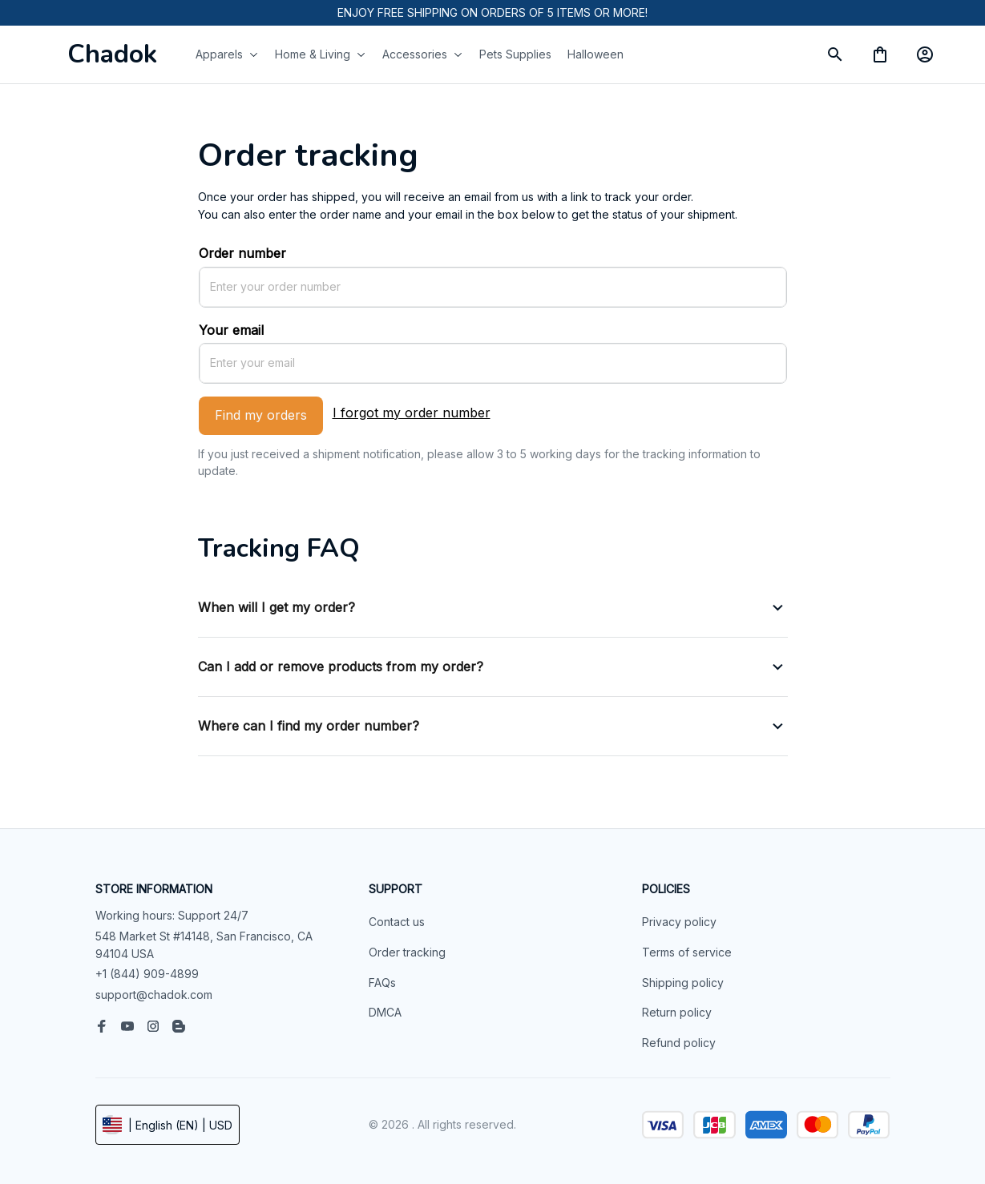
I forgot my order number (411, 413)
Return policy (677, 1012)
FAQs (382, 982)
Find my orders (261, 415)
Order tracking (407, 952)
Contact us (397, 921)
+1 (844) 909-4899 (147, 974)
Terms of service (687, 952)
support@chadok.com (153, 994)
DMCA (385, 1012)
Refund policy (679, 1042)
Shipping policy (683, 982)
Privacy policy (679, 921)
